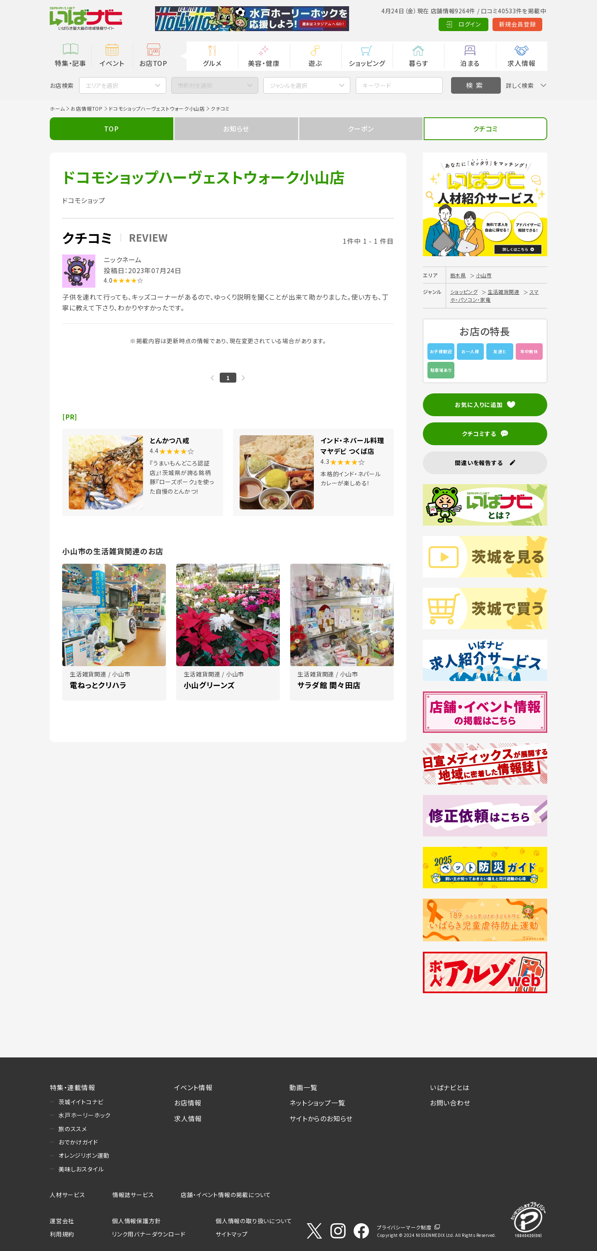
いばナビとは (450, 1087)
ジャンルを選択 (288, 85)
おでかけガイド (78, 1142)
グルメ (212, 63)
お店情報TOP (86, 108)
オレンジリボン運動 (83, 1155)
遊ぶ (315, 63)
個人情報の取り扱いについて (254, 1221)
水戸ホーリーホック (84, 1115)
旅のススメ (72, 1129)
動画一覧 (303, 1087)
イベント (112, 63)
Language (526, 24)
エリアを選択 (102, 85)
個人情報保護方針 (136, 1221)
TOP (111, 128)
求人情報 (521, 63)
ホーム (57, 108)
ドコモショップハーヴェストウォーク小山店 (157, 108)
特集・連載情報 (72, 1087)
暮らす (418, 63)
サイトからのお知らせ (321, 1118)
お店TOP (153, 63)
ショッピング (367, 63)
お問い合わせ (450, 1103)
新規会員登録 (477, 24)
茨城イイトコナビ (80, 1102)
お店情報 (187, 1103)
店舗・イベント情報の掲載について (226, 1194)
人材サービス (67, 1194)
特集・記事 (70, 63)
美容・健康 (263, 63)
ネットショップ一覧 (317, 1103)
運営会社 (62, 1221)
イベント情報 (193, 1087)
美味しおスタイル (81, 1169)
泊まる (470, 63)
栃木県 (458, 275)
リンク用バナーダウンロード (148, 1234)
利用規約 (62, 1234)
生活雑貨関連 (503, 291)
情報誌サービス (133, 1194)
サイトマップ (232, 1234)
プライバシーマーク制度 (404, 1227)
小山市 (484, 275)
